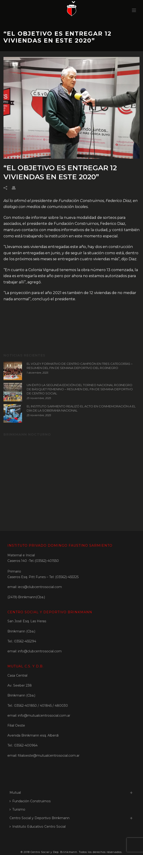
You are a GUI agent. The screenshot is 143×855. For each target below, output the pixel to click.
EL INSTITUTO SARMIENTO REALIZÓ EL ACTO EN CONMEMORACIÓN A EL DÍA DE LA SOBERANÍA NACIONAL (81, 408)
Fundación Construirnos (30, 801)
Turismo (17, 809)
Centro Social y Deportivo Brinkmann (40, 818)
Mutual (15, 792)
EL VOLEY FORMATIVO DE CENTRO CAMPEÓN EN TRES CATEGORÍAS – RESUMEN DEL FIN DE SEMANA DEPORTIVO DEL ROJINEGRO (80, 366)
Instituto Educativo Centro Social (38, 826)
